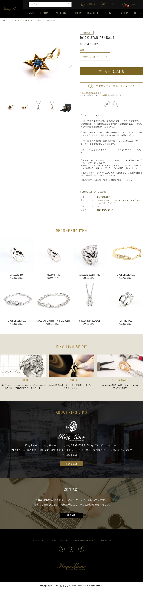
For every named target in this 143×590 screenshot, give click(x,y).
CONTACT (71, 515)
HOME (4, 21)
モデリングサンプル (89, 93)
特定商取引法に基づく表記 (84, 540)
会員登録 (105, 95)
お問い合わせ (106, 540)
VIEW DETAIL (71, 464)
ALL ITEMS (16, 21)
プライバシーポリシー (60, 540)
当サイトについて (39, 540)
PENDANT (29, 21)
